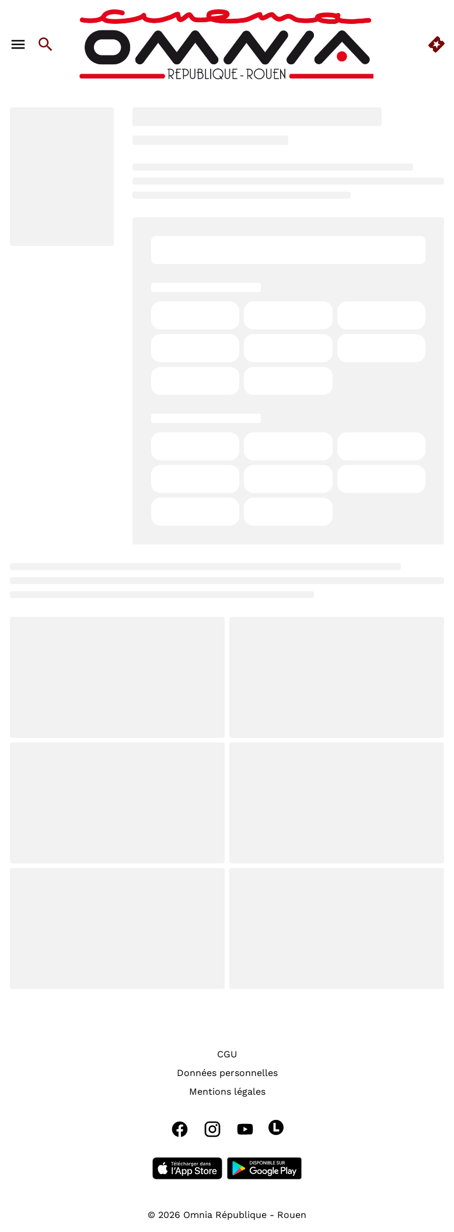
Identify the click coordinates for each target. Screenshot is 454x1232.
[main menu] (18, 44)
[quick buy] (436, 44)
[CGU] (227, 1054)
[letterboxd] (276, 1127)
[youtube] (245, 1129)
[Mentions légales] (227, 1091)
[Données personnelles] (227, 1073)
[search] (45, 44)
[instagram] (212, 1129)
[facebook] (179, 1129)
